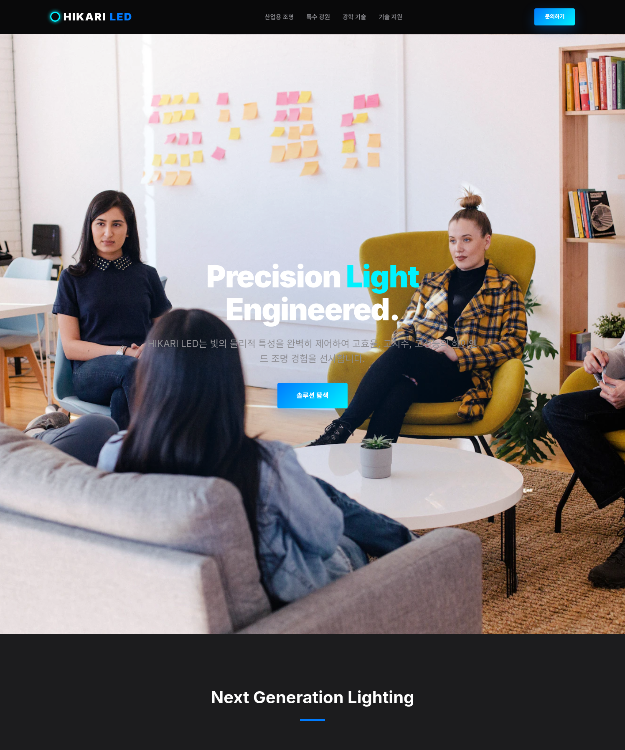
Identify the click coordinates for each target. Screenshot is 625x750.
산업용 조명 (279, 16)
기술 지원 (390, 16)
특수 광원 (318, 16)
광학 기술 (354, 16)
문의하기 (554, 16)
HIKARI (91, 16)
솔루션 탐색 (312, 395)
